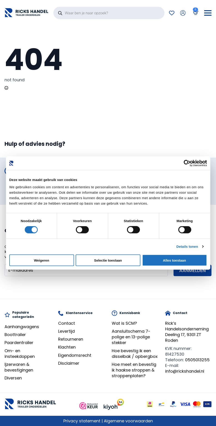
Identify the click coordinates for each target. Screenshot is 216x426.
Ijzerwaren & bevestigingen (19, 367)
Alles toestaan (174, 260)
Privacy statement (81, 421)
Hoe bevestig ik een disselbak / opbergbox (135, 353)
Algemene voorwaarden (128, 421)
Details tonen (187, 246)
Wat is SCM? (124, 323)
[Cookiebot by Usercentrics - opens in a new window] (187, 163)
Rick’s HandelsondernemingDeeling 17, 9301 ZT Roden (187, 331)
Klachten (67, 347)
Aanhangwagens (22, 326)
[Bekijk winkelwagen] (195, 13)
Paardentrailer (19, 342)
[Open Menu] (207, 13)
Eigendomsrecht (74, 355)
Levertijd (66, 331)
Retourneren (70, 339)
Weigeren (41, 260)
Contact (66, 323)
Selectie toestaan (108, 260)
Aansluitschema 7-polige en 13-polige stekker (131, 336)
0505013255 (197, 360)
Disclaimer (68, 363)
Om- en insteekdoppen (20, 353)
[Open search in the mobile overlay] (109, 13)
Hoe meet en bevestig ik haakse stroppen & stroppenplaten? (134, 370)
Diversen (13, 378)
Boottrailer (15, 334)
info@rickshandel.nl (184, 371)
